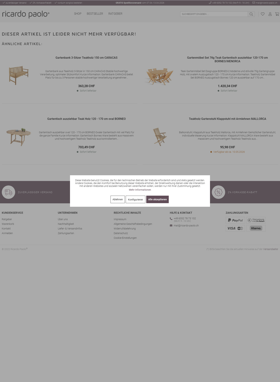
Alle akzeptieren (157, 199)
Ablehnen (117, 199)
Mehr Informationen (140, 189)
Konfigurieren (135, 199)
